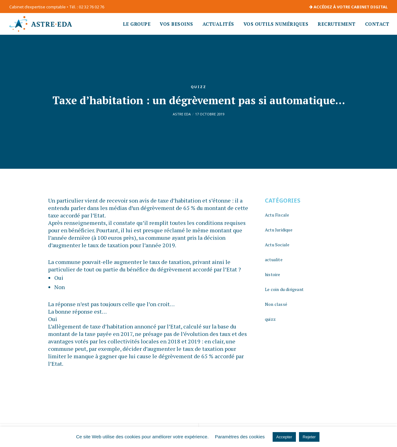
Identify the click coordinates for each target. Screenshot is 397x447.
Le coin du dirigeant (284, 289)
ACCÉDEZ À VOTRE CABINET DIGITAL (348, 7)
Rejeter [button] (309, 437)
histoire (272, 274)
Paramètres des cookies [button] (240, 436)
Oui (58, 277)
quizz (198, 86)
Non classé (276, 304)
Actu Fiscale (277, 215)
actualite (274, 259)
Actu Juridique (278, 230)
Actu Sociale (277, 245)
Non (59, 287)
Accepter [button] (284, 437)
